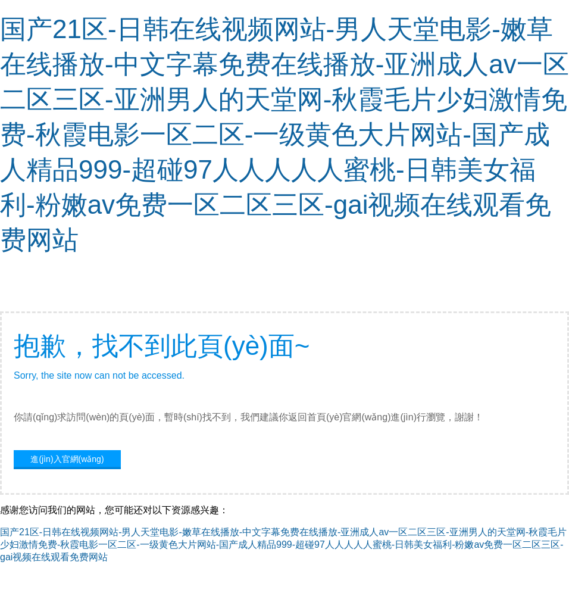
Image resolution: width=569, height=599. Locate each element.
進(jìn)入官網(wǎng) (67, 459)
